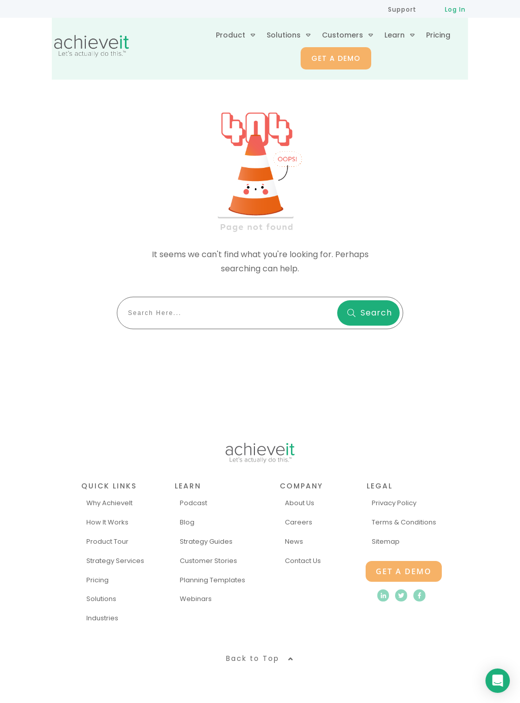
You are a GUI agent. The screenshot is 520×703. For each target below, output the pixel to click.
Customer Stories (208, 561)
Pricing (97, 580)
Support (402, 9)
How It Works (107, 522)
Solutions (101, 599)
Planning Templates (212, 580)
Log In (455, 9)
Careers (298, 522)
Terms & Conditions (404, 522)
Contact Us (303, 561)
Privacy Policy (394, 503)
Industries (102, 618)
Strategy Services (115, 561)
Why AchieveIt (109, 503)
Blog (187, 522)
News (294, 541)
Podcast (193, 503)
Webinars (196, 599)
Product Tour (107, 541)
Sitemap (386, 541)
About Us (299, 503)
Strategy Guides (206, 541)
